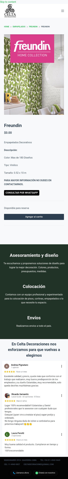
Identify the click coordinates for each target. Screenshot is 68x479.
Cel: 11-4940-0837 (12, 464)
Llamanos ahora (21, 473)
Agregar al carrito (34, 216)
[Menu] (62, 10)
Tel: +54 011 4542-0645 (50, 460)
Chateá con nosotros (45, 473)
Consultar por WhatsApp (22, 192)
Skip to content (8, 1)
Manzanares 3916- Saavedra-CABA (20, 460)
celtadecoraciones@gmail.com (39, 464)
